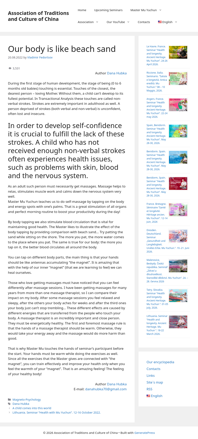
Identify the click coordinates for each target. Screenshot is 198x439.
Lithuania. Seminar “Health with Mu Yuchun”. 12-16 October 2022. (57, 412)
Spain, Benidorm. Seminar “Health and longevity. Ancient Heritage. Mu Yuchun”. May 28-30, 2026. (156, 134)
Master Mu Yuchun (148, 10)
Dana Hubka (117, 73)
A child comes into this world (32, 408)
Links (151, 375)
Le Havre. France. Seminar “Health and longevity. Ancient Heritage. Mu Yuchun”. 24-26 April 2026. (157, 55)
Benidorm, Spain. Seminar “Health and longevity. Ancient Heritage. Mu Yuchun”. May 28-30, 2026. (156, 186)
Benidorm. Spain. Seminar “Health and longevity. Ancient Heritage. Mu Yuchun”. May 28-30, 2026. (156, 160)
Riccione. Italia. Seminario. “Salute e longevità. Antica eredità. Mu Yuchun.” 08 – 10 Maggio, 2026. (157, 81)
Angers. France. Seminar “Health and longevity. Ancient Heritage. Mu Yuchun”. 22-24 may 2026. (157, 107)
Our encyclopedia (160, 362)
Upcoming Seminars (108, 10)
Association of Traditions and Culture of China (38, 16)
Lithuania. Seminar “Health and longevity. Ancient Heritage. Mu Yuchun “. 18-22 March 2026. (157, 325)
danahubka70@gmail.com (106, 389)
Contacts (144, 22)
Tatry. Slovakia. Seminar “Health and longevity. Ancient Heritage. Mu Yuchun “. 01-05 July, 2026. (157, 298)
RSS (149, 389)
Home (82, 10)
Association (90, 22)
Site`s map (155, 382)
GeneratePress (144, 433)
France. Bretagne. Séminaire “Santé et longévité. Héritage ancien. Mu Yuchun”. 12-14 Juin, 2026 (157, 212)
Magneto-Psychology (27, 399)
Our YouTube (120, 22)
